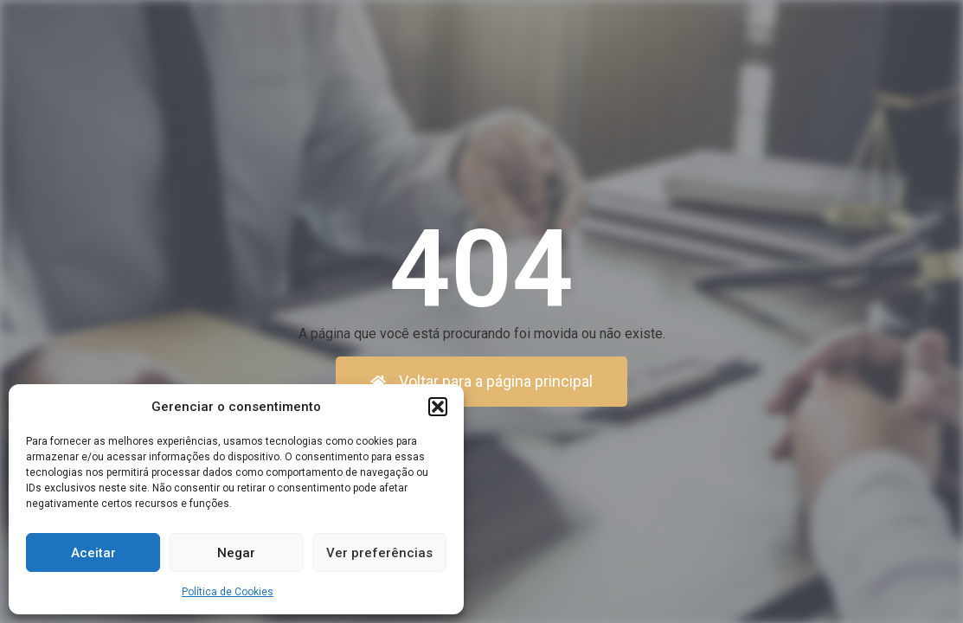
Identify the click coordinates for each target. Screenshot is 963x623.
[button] (437, 406)
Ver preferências (379, 553)
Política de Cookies (227, 592)
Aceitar (93, 553)
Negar (236, 553)
